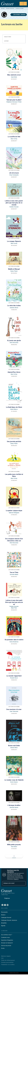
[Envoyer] (24, 883)
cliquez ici (16, 879)
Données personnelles (7, 962)
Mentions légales (6, 956)
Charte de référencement (8, 960)
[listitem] (2, 905)
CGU (2, 958)
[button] (18, 14)
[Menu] (23, 4)
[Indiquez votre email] (12, 883)
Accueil (2, 8)
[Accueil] (7, 3)
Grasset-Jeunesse (10, 8)
